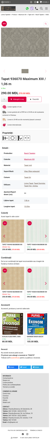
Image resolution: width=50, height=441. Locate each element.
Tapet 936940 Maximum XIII (12, 244)
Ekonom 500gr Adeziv (35, 336)
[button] (25, 71)
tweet (23, 367)
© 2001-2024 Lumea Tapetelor (29, 437)
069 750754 (12, 415)
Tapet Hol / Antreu (31, 186)
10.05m (27, 207)
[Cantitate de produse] (4, 99)
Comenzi (6, 396)
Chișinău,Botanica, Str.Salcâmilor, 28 (20, 409)
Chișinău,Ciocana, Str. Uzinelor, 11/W (20, 418)
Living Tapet (28, 183)
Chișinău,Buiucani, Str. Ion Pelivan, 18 (20, 413)
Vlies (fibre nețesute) (32, 171)
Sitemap (14, 437)
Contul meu (6, 393)
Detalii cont (6, 402)
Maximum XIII (29, 159)
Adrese (5, 400)
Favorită (5, 398)
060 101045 (12, 420)
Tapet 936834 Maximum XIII (37, 244)
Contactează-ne (8, 378)
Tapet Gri (27, 177)
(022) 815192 (22, 411)
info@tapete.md (12, 422)
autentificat (15, 358)
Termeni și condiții (9, 387)
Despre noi (6, 380)
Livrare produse (8, 382)
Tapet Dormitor (39, 183)
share (11, 367)
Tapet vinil (28, 165)
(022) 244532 (22, 415)
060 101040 (12, 411)
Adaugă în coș (17, 99)
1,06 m (26, 200)
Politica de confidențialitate (12, 385)
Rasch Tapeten (29, 153)
